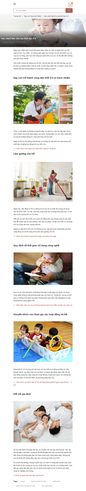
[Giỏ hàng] (70, 5)
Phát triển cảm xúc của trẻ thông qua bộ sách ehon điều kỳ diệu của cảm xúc (44, 305)
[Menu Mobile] (15, 3)
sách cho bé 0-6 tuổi (38, 481)
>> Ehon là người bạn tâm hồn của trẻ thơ (29, 475)
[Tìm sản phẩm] (40, 10)
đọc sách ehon (47, 486)
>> (15, 148)
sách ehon (56, 481)
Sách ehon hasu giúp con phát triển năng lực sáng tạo (36, 148)
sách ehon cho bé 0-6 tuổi (25, 486)
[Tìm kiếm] (69, 10)
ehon (23, 481)
